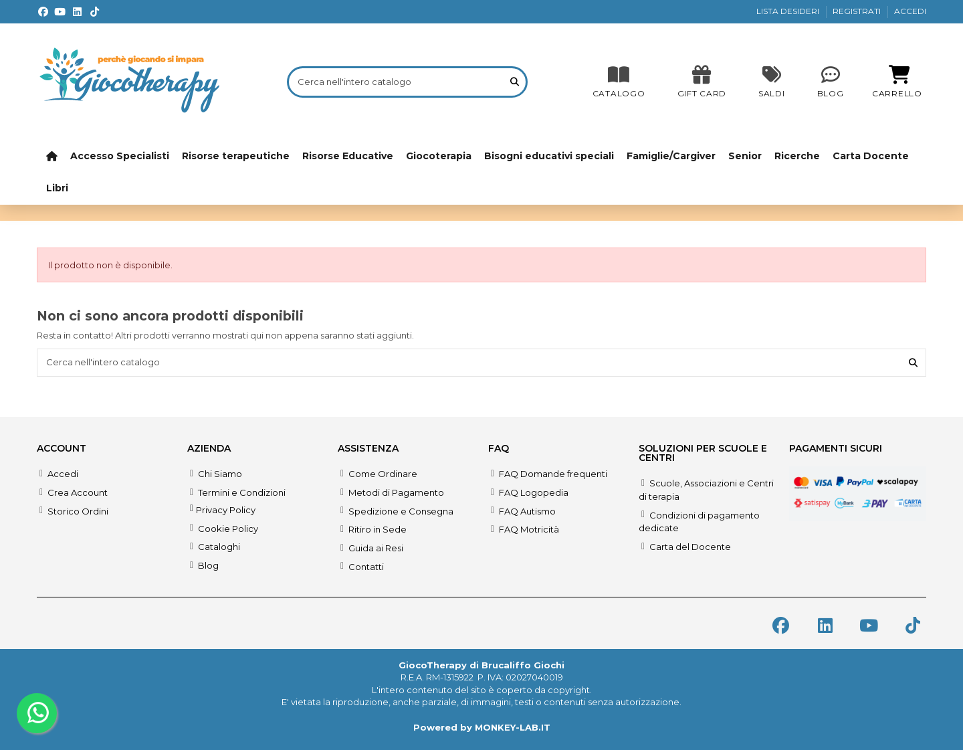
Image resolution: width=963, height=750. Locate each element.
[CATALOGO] (619, 82)
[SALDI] (701, 82)
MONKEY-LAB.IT (512, 727)
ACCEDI (910, 11)
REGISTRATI (858, 11)
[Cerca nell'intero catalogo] (515, 81)
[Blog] (830, 82)
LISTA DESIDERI (788, 11)
